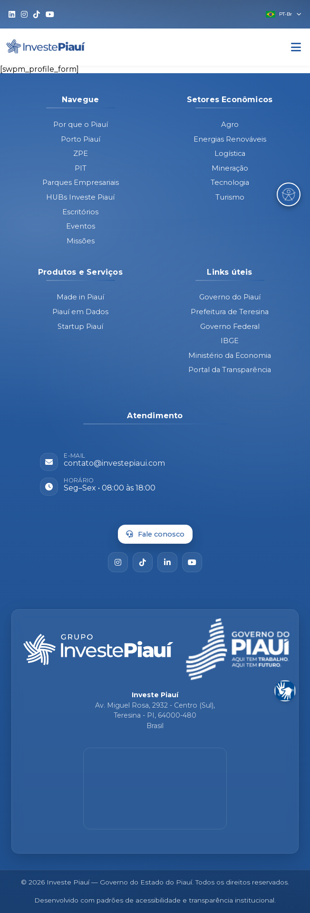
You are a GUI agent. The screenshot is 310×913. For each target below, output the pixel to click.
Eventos (80, 226)
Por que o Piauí (80, 124)
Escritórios (80, 212)
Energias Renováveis (230, 139)
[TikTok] (143, 562)
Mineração (230, 168)
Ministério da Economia (229, 355)
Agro (230, 124)
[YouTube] (192, 562)
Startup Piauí (80, 326)
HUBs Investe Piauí (80, 197)
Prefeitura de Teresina (230, 312)
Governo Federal (230, 326)
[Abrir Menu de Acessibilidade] (288, 194)
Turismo (229, 197)
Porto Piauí (80, 139)
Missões (81, 241)
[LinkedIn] (167, 562)
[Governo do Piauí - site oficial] (238, 649)
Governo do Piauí (230, 297)
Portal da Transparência (229, 369)
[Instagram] (118, 562)
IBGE (230, 340)
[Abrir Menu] (296, 47)
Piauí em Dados (80, 312)
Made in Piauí (80, 297)
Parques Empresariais (80, 182)
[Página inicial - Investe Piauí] (98, 649)
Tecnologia (230, 182)
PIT (81, 168)
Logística (229, 153)
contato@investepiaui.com (114, 463)
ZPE (80, 153)
